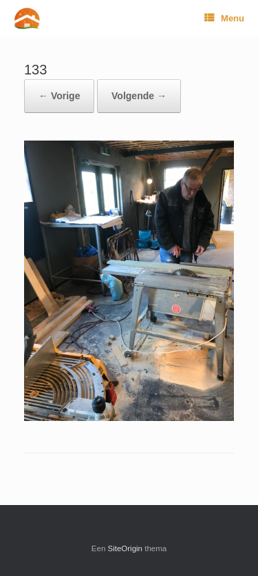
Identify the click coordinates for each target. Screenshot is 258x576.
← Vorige (59, 95)
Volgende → (138, 95)
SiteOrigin (125, 548)
